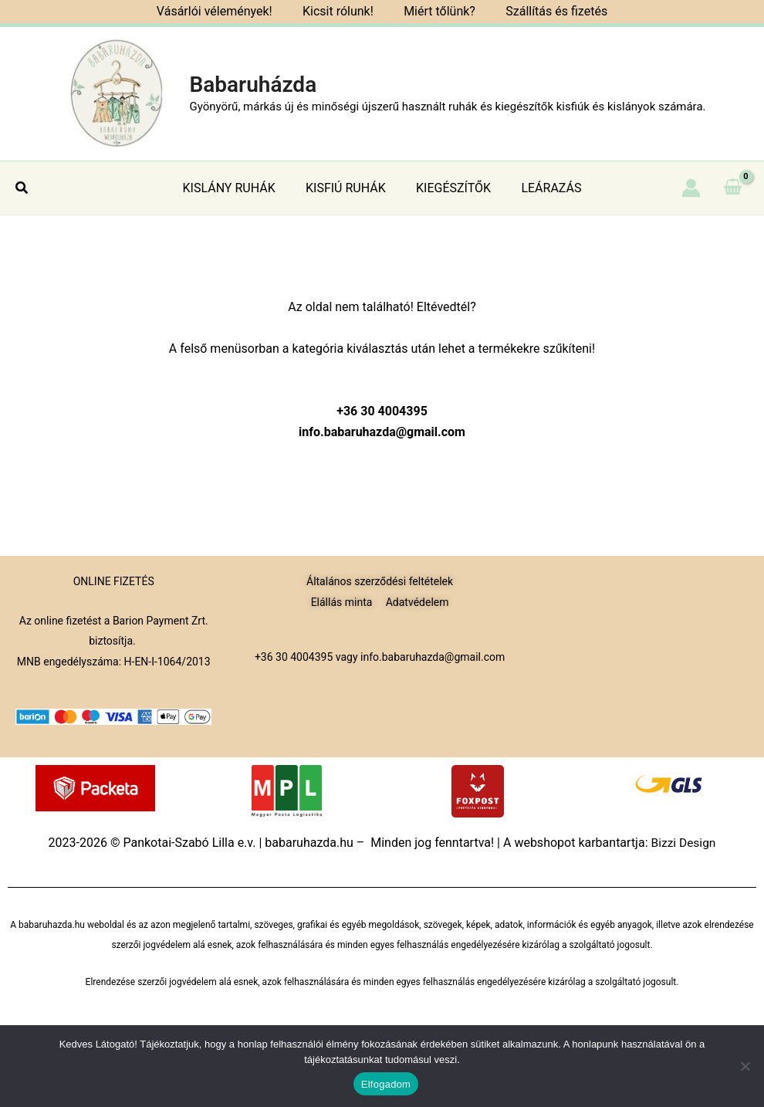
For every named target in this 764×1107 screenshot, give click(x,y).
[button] (22, 188)
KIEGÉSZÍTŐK (450, 188)
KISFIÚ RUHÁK (349, 188)
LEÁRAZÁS (542, 188)
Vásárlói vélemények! (223, 11)
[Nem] (744, 1066)
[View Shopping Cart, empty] (732, 187)
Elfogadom (386, 1084)
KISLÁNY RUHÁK (237, 188)
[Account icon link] (691, 188)
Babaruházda (252, 84)
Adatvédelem (417, 601)
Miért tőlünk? (436, 11)
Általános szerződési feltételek (379, 581)
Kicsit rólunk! (341, 11)
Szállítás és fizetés (548, 11)
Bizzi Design (683, 842)
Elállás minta (342, 601)
